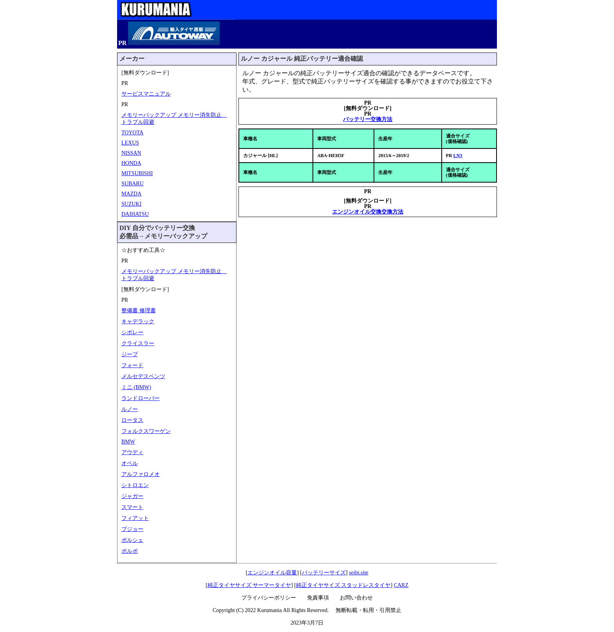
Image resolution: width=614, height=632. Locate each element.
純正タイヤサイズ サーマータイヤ (249, 585)
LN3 (457, 155)
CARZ (401, 585)
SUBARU (132, 184)
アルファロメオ (140, 474)
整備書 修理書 (138, 310)
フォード (132, 365)
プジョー (132, 529)
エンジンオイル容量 (272, 573)
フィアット (135, 518)
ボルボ (129, 551)
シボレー (132, 332)
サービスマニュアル (146, 94)
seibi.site (358, 573)
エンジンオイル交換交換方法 (367, 212)
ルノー (129, 409)
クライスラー (137, 343)
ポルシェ (132, 540)
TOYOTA (132, 133)
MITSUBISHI (137, 173)
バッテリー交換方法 (367, 119)
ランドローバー (140, 398)
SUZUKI (131, 204)
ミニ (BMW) (136, 387)
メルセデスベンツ (143, 376)
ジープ (129, 354)
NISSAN (131, 153)
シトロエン (135, 485)
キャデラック (137, 321)
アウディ (132, 452)
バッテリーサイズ (324, 573)
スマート (132, 507)
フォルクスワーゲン (146, 431)
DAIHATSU (135, 214)
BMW (128, 442)
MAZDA (131, 194)
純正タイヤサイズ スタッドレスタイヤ (343, 585)
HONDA (131, 163)
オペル (129, 463)
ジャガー (132, 496)
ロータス (132, 420)
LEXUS (130, 143)
